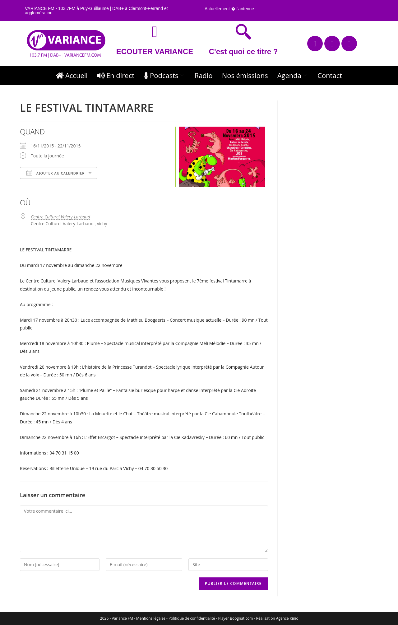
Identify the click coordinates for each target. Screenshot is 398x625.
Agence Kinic (287, 618)
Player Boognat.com (235, 618)
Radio (204, 75)
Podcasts (164, 75)
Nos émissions (245, 75)
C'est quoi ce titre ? (243, 51)
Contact (329, 75)
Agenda (292, 75)
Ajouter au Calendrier (55, 173)
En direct (115, 75)
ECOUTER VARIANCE (154, 51)
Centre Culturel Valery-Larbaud (60, 217)
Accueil (72, 75)
